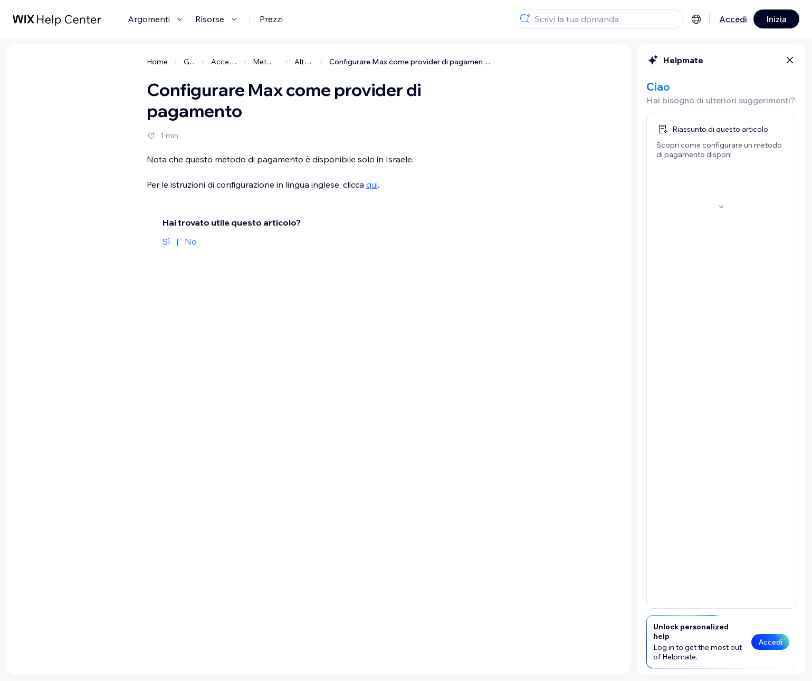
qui (372, 184)
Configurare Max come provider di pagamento (410, 61)
